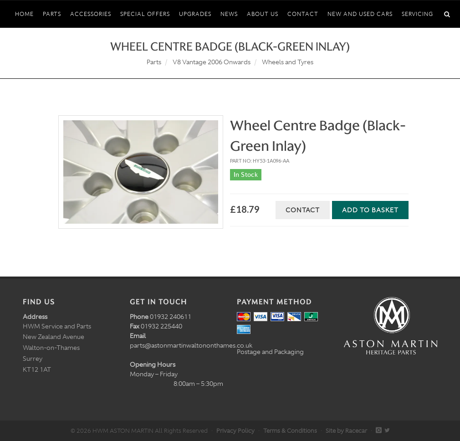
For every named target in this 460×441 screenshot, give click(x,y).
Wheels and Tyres (287, 62)
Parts (154, 62)
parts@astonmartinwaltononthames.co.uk (191, 345)
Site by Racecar (346, 431)
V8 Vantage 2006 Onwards (211, 62)
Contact (303, 210)
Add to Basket (370, 210)
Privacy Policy (235, 431)
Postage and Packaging (270, 352)
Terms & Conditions (290, 431)
